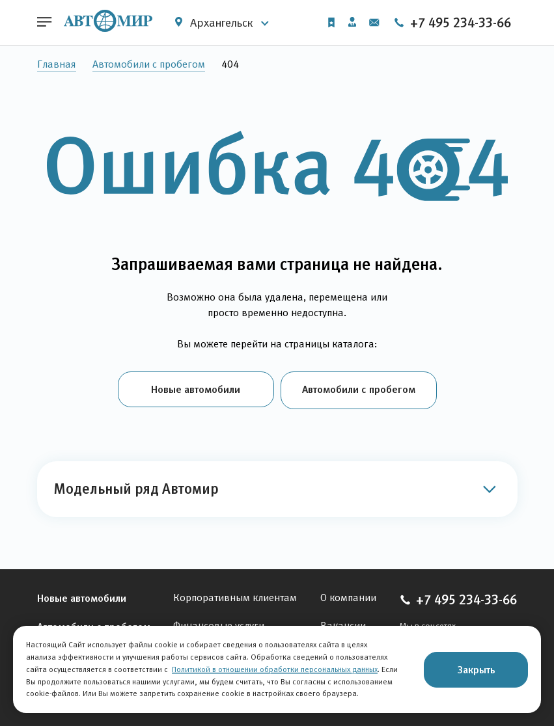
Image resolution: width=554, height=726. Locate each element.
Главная (56, 64)
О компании (348, 595)
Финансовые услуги (218, 623)
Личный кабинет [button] (351, 22)
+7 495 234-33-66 (452, 23)
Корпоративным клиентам (235, 595)
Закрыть (476, 669)
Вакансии (343, 623)
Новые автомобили (195, 389)
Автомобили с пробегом (148, 64)
